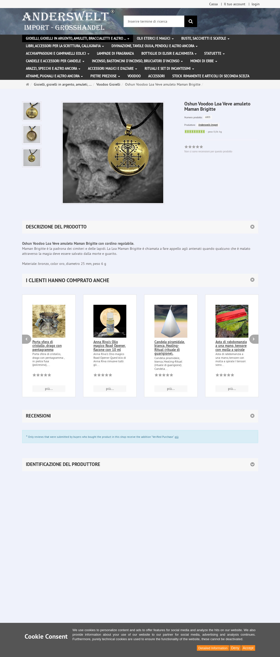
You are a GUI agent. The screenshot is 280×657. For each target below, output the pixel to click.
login (256, 4)
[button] (140, 280)
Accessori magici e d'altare (112, 68)
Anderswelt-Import (208, 124)
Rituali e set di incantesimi (169, 68)
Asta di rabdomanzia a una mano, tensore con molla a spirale (231, 346)
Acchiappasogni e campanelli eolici (57, 53)
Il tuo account (234, 4)
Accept (248, 648)
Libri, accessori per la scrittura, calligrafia (65, 46)
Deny (235, 648)
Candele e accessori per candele (55, 61)
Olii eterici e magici (155, 38)
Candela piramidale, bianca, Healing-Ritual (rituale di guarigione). (169, 348)
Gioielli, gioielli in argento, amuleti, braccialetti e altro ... (77, 38)
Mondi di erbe (203, 61)
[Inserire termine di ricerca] (154, 21)
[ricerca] (190, 21)
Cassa (213, 4)
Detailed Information (213, 648)
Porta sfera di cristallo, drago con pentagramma (47, 346)
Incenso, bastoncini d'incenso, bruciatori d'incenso (137, 61)
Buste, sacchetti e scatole (205, 38)
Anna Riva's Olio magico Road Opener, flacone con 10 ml (109, 346)
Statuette (214, 53)
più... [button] (49, 388)
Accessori (156, 76)
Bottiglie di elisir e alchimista (169, 53)
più (177, 437)
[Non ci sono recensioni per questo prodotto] (41, 376)
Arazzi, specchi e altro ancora (53, 68)
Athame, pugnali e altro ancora (54, 76)
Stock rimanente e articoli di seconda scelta (210, 76)
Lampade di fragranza (115, 53)
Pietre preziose (105, 76)
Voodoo (134, 76)
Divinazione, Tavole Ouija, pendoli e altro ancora (154, 46)
